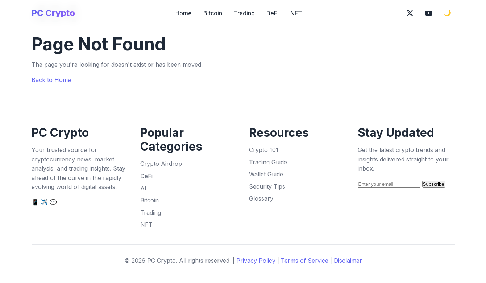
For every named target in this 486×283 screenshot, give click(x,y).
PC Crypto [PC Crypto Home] (53, 13)
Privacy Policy (255, 260)
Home (183, 13)
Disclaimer (348, 260)
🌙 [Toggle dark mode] (447, 13)
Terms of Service (304, 260)
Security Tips (267, 186)
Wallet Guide (266, 174)
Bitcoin (212, 13)
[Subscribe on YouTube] (428, 13)
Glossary (261, 198)
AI (143, 188)
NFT (296, 13)
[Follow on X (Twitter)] (410, 13)
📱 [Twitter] (35, 202)
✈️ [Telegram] (44, 202)
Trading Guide (268, 162)
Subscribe (433, 184)
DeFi (272, 13)
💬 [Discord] (53, 202)
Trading (244, 13)
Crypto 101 (263, 149)
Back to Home (51, 79)
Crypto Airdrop (161, 163)
